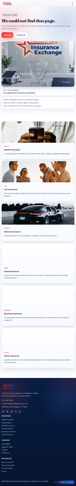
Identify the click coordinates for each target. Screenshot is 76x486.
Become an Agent (8, 465)
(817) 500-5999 (7, 400)
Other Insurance (11, 356)
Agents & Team (7, 447)
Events (4, 471)
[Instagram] (11, 411)
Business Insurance (13, 313)
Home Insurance (11, 271)
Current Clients (7, 468)
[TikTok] (15, 411)
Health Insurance (12, 149)
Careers (5, 450)
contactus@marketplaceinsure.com (15, 404)
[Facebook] (3, 411)
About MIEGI (6, 444)
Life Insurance (10, 189)
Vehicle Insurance (12, 231)
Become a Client (7, 462)
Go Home (7, 35)
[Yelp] (20, 411)
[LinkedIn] (7, 411)
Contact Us (21, 35)
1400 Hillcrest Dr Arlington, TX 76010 (14, 407)
